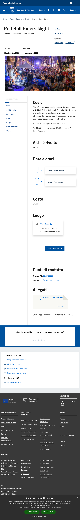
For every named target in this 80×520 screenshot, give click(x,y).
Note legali (44, 471)
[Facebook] (48, 10)
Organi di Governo (7, 419)
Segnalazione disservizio (25, 468)
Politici (3, 434)
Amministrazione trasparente (46, 462)
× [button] (77, 497)
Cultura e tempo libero (29, 424)
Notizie (62, 419)
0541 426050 (48, 276)
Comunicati (64, 422)
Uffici (3, 426)
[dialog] (40, 507)
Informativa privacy (47, 467)
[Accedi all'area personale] (71, 3)
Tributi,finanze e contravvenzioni (46, 433)
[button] (40, 516)
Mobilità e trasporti (27, 439)
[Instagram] (63, 10)
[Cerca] (75, 10)
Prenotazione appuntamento (26, 462)
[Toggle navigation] (4, 10)
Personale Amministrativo (6, 439)
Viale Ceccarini (46, 224)
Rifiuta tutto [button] (48, 512)
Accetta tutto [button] (32, 512)
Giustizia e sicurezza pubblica (47, 427)
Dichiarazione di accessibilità (46, 476)
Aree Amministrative (8, 422)
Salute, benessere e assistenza (47, 444)
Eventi (27, 19)
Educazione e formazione (45, 420)
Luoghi (62, 441)
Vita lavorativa (26, 428)
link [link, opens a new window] (60, 507)
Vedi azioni (59, 33)
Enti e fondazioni (7, 430)
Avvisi (62, 426)
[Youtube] (58, 10)
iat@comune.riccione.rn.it (50, 280)
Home (4, 19)
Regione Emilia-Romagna (12, 3)
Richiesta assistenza (28, 477)
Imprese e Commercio (28, 432)
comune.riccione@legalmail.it (12, 488)
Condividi (58, 29)
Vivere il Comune (16, 19)
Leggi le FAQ (25, 473)
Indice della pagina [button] (12, 99)
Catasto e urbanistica (28, 435)
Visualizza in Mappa (54, 248)
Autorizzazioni (45, 449)
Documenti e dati (7, 444)
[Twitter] (53, 10)
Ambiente (43, 439)
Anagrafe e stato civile (29, 420)
